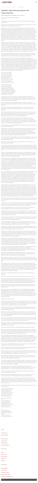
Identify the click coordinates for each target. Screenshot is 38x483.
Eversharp (3, 460)
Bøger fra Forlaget (4, 435)
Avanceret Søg (4, 448)
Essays (2, 452)
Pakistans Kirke (4, 470)
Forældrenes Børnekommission (7, 476)
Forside (2, 429)
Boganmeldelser (4, 456)
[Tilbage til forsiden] (7, 2)
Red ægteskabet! (4, 468)
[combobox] (19, 480)
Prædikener (3, 458)
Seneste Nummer (4, 438)
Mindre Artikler (4, 454)
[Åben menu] (36, 2)
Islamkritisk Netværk (5, 472)
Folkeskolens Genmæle (5, 474)
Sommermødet (4, 464)
